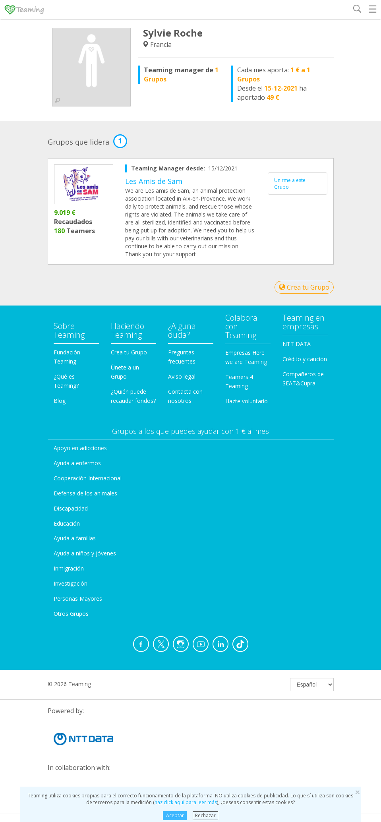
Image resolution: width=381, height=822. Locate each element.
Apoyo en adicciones (80, 448)
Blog (60, 400)
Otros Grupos (71, 613)
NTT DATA (296, 344)
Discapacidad (71, 508)
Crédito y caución (304, 359)
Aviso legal (181, 376)
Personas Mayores (78, 598)
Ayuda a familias (75, 538)
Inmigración (69, 568)
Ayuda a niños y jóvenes (85, 553)
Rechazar (205, 815)
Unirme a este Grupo (290, 183)
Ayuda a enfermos (77, 463)
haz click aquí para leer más (186, 802)
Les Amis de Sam (153, 181)
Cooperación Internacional (88, 478)
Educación (67, 523)
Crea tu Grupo (304, 287)
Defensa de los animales (85, 493)
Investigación (70, 583)
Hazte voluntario (246, 401)
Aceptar (175, 815)
